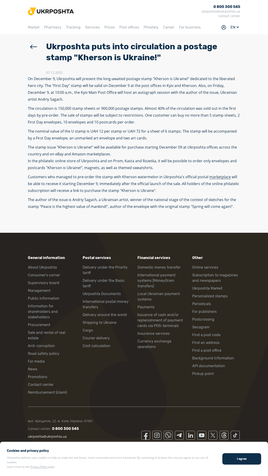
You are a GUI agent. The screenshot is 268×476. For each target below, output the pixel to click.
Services (92, 27)
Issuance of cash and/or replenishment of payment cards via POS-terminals (160, 320)
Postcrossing (203, 319)
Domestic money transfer (159, 267)
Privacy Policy (38, 467)
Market (33, 27)
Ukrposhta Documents (102, 294)
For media (36, 361)
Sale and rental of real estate (46, 335)
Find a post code (206, 335)
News (32, 369)
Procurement (39, 325)
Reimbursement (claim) (47, 392)
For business (190, 27)
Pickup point (203, 373)
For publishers (204, 311)
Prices (109, 27)
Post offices (129, 27)
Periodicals (201, 304)
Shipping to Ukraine (99, 322)
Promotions (37, 377)
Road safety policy (43, 353)
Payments (146, 307)
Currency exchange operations (154, 344)
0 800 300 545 (226, 7)
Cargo (88, 330)
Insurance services (153, 333)
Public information (43, 298)
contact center (229, 16)
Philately (151, 27)
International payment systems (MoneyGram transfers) (156, 280)
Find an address (206, 342)
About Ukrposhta (42, 267)
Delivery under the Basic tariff (104, 283)
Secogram (201, 327)
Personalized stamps (210, 296)
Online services (205, 267)
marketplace (220, 176)
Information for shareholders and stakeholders (43, 311)
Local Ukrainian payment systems (158, 296)
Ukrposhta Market (207, 288)
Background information (213, 358)
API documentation (208, 366)
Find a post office (206, 350)
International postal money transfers (106, 304)
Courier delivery (96, 338)
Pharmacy (52, 27)
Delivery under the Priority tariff (105, 270)
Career (168, 27)
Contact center (41, 384)
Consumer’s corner (44, 275)
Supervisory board (43, 283)
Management (39, 290)
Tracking (73, 27)
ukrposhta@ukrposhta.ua (220, 11)
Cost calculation (96, 346)
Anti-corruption (41, 346)
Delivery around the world (105, 315)
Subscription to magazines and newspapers (215, 278)
